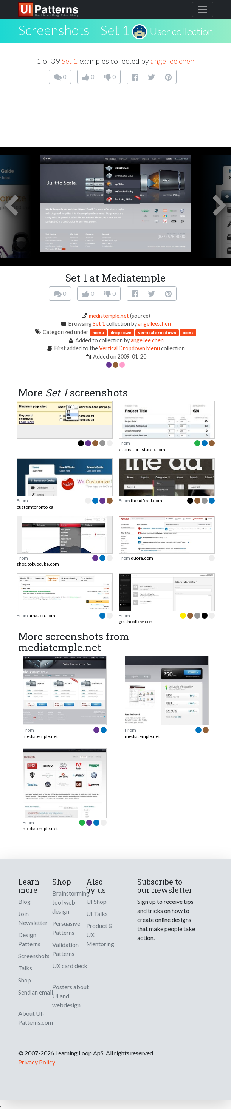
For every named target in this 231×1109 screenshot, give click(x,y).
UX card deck (69, 965)
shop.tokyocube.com (38, 564)
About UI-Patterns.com (35, 1018)
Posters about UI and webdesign (70, 995)
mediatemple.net (109, 315)
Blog (24, 901)
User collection (181, 31)
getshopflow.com (136, 621)
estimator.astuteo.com (142, 449)
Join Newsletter (33, 918)
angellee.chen (172, 60)
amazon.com (42, 615)
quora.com (142, 558)
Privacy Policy (36, 1062)
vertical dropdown (157, 332)
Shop (24, 980)
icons (188, 332)
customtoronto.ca (35, 507)
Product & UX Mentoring (100, 934)
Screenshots (34, 955)
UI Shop (96, 901)
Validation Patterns (65, 949)
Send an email (35, 992)
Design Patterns (29, 939)
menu (98, 332)
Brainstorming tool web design (71, 902)
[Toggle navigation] (202, 9)
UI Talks (97, 913)
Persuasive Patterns (66, 928)
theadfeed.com (146, 500)
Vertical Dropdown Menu (129, 348)
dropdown (121, 332)
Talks (25, 967)
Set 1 (114, 30)
